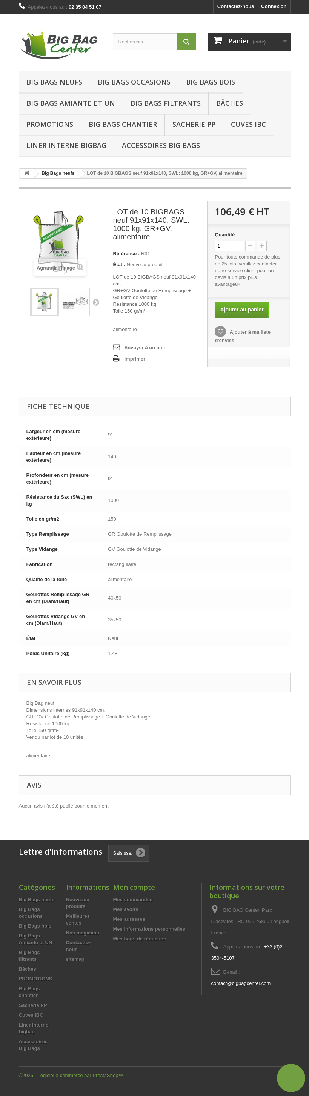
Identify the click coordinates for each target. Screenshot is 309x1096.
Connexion (273, 6)
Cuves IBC (248, 124)
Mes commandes (133, 899)
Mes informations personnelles (149, 929)
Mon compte (134, 887)
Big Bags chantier (123, 124)
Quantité (225, 234)
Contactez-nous (235, 6)
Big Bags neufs (54, 81)
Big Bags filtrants (166, 103)
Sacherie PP (193, 124)
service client (242, 270)
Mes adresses (129, 919)
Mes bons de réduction (140, 939)
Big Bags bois (210, 81)
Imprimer (134, 359)
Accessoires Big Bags (161, 145)
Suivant (96, 302)
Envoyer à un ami (144, 347)
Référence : (126, 253)
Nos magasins (82, 933)
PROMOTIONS (35, 979)
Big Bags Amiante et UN (70, 103)
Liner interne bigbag (66, 145)
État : (119, 264)
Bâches (229, 103)
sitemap (75, 959)
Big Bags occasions (134, 81)
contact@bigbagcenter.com (241, 983)
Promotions (49, 124)
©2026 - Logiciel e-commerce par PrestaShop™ (71, 1075)
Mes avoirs (125, 909)
